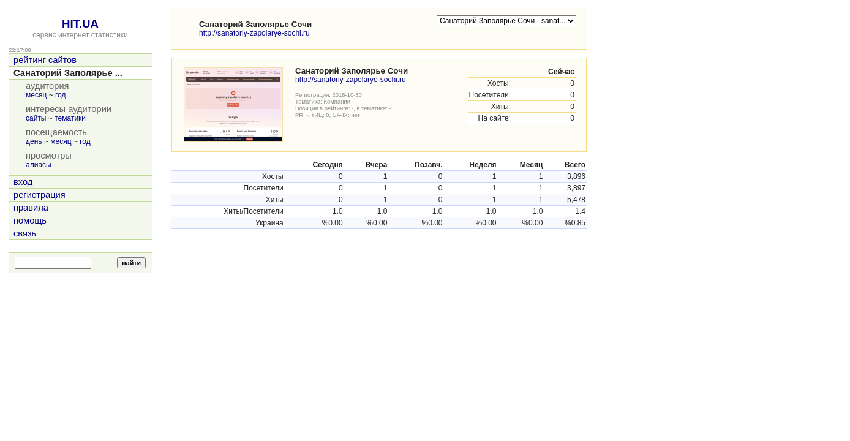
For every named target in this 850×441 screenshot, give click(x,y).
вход (22, 182)
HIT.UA (80, 23)
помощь (30, 220)
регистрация (39, 195)
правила (30, 208)
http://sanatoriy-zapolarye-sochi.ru (254, 33)
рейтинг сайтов (45, 60)
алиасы (38, 164)
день (34, 141)
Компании (337, 101)
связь (24, 233)
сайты (36, 118)
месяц (36, 95)
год (60, 95)
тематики (70, 118)
